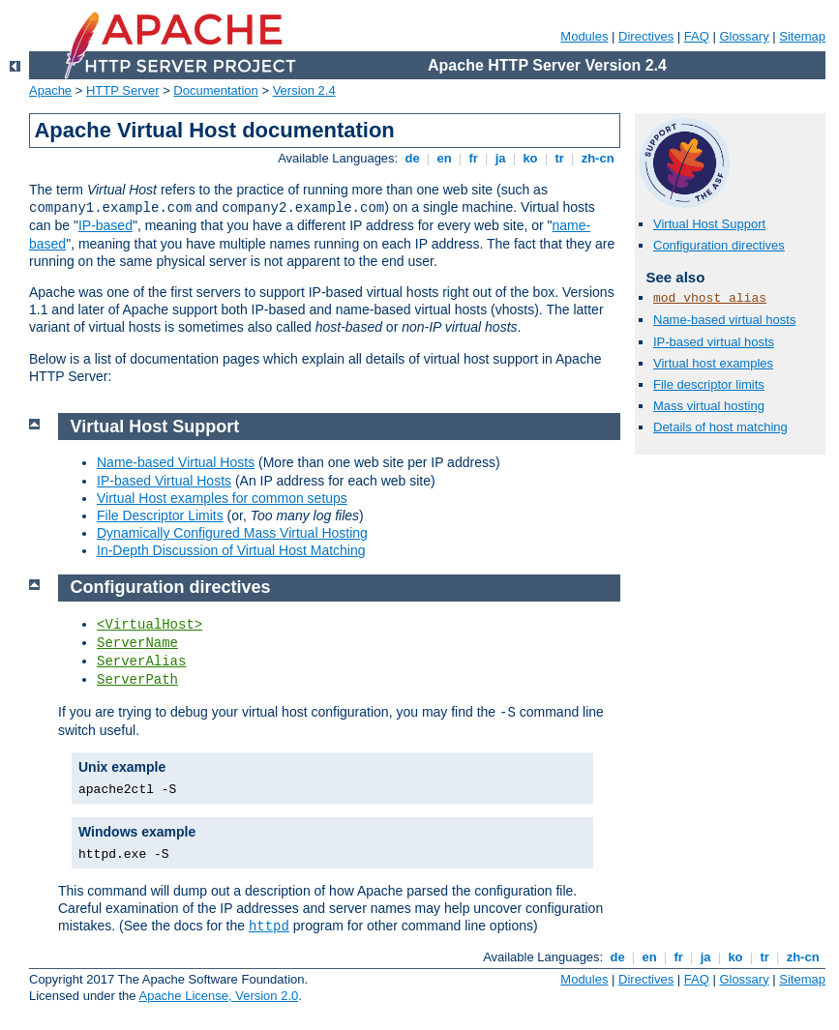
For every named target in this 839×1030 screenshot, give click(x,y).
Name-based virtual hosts (724, 319)
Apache (50, 90)
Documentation (215, 90)
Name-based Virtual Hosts (176, 462)
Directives (646, 36)
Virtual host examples (713, 363)
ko (530, 158)
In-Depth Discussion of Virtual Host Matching (231, 550)
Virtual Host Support (709, 224)
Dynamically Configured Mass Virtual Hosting (232, 533)
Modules (584, 36)
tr (560, 158)
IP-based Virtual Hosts (164, 480)
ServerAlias (141, 661)
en (444, 158)
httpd (269, 926)
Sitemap (802, 36)
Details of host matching (720, 427)
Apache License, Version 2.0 (218, 995)
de (412, 158)
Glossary (743, 36)
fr (473, 158)
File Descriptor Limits (160, 515)
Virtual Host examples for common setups (222, 498)
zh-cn (597, 158)
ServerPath (137, 680)
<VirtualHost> (149, 625)
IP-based (105, 225)
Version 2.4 (304, 90)
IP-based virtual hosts (713, 342)
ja (500, 158)
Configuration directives (719, 245)
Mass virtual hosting (708, 405)
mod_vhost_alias (709, 298)
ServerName (137, 643)
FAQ (696, 36)
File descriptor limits (708, 384)
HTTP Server (123, 90)
